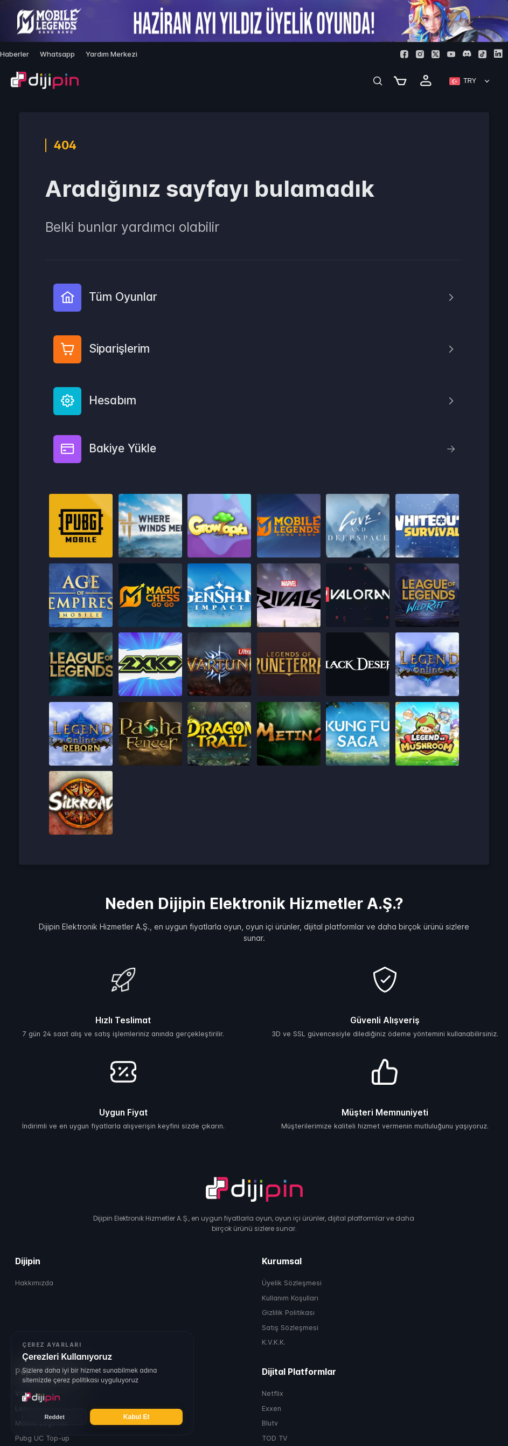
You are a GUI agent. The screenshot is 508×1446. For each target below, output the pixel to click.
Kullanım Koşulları (290, 1298)
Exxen (271, 1408)
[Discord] (467, 54)
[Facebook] (404, 54)
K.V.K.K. (274, 1342)
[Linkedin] (498, 54)
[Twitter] (436, 54)
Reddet (55, 1417)
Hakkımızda (34, 1283)
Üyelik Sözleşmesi (292, 1283)
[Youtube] (451, 54)
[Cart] (400, 80)
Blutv (270, 1423)
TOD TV (275, 1438)
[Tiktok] (482, 54)
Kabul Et (136, 1417)
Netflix (272, 1393)
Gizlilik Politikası (288, 1313)
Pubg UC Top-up (42, 1438)
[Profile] (426, 81)
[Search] (378, 81)
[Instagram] (420, 54)
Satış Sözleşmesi (290, 1328)
